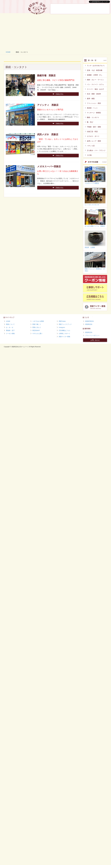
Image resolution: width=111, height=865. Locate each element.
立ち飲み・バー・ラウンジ (96, 150)
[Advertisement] (55, 31)
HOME (8, 52)
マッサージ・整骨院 (94, 113)
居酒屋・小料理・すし (94, 75)
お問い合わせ (95, 340)
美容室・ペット (92, 108)
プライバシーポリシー (92, 335)
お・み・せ (69, 9)
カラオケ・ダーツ (93, 136)
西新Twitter (62, 321)
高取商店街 (88, 324)
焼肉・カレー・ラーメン (95, 80)
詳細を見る (58, 94)
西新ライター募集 (64, 336)
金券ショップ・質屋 (94, 141)
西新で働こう (91, 9)
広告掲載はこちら (64, 330)
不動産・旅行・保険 (94, 127)
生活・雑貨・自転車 (94, 94)
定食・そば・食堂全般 (94, 70)
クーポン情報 (10, 333)
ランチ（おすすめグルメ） (96, 65)
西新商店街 (88, 332)
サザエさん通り (37, 333)
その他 (89, 155)
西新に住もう (103, 9)
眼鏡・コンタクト (93, 117)
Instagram (62, 327)
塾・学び (90, 122)
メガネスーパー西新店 (49, 166)
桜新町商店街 (89, 321)
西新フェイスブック (65, 324)
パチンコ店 (91, 146)
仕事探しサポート (64, 333)
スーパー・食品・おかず (95, 89)
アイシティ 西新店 (47, 105)
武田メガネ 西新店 (47, 134)
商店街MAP (36, 330)
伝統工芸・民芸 (92, 131)
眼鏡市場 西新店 (46, 75)
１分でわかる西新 (38, 321)
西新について (57, 9)
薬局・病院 (91, 98)
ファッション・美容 (94, 103)
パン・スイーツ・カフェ (95, 84)
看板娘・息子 (80, 9)
